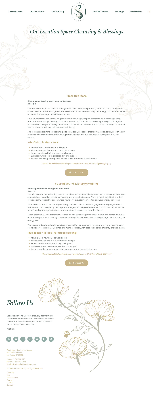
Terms (9, 380)
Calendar (10, 372)
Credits (10, 382)
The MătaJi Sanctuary (17, 368)
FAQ (8, 375)
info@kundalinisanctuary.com (24, 364)
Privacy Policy (12, 377)
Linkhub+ (10, 385)
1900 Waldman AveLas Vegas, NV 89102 (15, 353)
